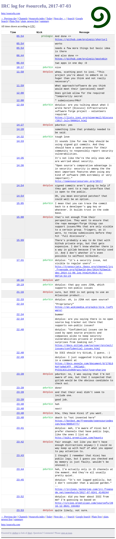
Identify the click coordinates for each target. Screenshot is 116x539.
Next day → (60, 18)
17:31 (20, 260)
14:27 (20, 125)
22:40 (20, 329)
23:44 (20, 469)
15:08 (20, 217)
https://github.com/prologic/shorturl (81, 39)
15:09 (20, 240)
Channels (22, 18)
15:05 (20, 203)
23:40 (20, 404)
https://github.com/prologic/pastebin (81, 59)
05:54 (20, 36)
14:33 (20, 141)
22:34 (20, 304)
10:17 (20, 67)
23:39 (20, 374)
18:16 (20, 280)
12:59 (20, 105)
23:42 (20, 442)
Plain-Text (14, 21)
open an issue (66, 533)
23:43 (20, 455)
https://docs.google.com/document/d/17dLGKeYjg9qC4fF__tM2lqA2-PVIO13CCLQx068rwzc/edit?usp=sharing (84, 366)
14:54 (20, 185)
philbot (15, 533)
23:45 (20, 480)
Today (49, 18)
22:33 (20, 299)
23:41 (20, 428)
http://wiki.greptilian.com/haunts (79, 438)
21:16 (20, 292)
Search (71, 18)
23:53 (20, 510)
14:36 (20, 165)
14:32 (20, 136)
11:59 (20, 85)
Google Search (83, 516)
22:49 (20, 357)
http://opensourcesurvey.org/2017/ (79, 181)
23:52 (20, 496)
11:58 (20, 72)
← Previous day (9, 18)
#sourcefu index (37, 18)
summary (44, 21)
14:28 (20, 129)
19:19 (20, 284)
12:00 (20, 93)
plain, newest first (29, 21)
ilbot (29, 533)
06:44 (20, 55)
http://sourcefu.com (10, 13)
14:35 (20, 158)
